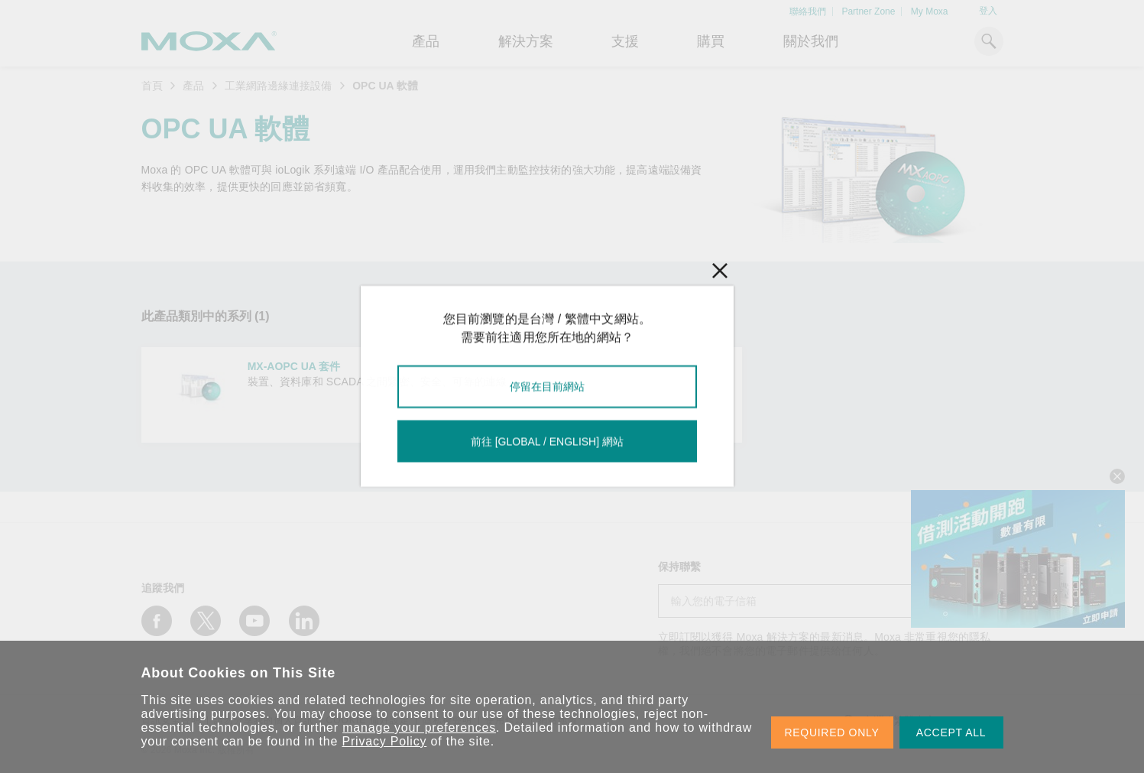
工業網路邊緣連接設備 (278, 86)
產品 (193, 86)
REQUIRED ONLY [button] (832, 732)
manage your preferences (419, 727)
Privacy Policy (384, 741)
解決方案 (525, 41)
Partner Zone (868, 11)
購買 (710, 41)
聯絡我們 (807, 11)
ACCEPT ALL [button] (951, 732)
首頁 (152, 86)
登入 (988, 10)
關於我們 (810, 41)
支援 (625, 41)
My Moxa (929, 11)
